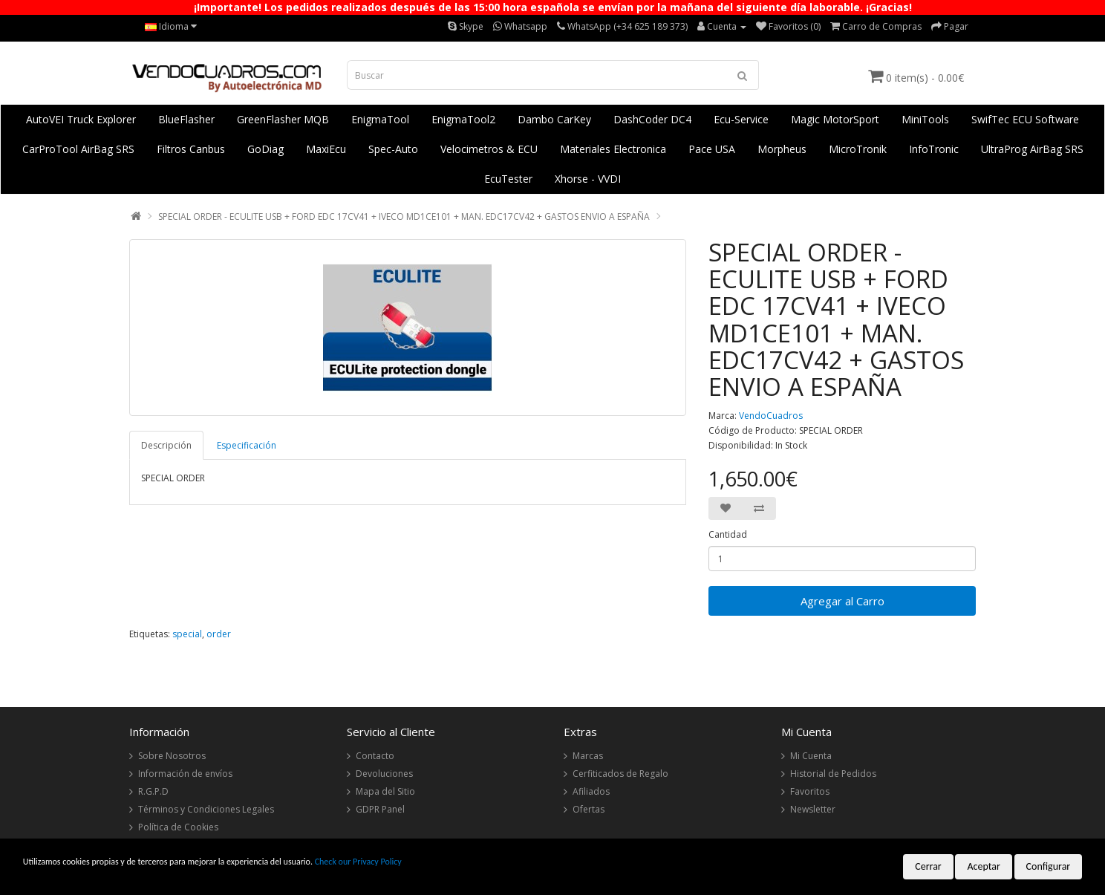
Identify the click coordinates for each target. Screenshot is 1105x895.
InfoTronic (934, 149)
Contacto (375, 755)
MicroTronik (858, 149)
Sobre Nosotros (172, 755)
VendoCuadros (771, 415)
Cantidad (727, 534)
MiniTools (925, 119)
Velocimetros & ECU (489, 149)
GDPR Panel (380, 809)
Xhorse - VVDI (588, 179)
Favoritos (809, 791)
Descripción (166, 445)
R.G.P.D (153, 791)
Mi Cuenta (811, 755)
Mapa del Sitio (385, 791)
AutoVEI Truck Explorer (81, 119)
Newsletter (812, 809)
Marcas (588, 755)
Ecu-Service (741, 119)
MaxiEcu (326, 149)
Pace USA (711, 149)
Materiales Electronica (613, 149)
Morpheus (781, 149)
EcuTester (508, 179)
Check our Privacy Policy (358, 861)
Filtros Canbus (191, 149)
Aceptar (983, 866)
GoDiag (265, 149)
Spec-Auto (393, 149)
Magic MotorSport (835, 119)
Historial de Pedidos (833, 773)
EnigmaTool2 (463, 119)
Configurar (1048, 866)
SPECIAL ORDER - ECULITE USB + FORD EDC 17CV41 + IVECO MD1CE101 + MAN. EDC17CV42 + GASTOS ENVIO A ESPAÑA (404, 216)
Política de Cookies (178, 827)
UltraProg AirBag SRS (1032, 149)
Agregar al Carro (842, 600)
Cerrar (928, 866)
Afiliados (591, 791)
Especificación (246, 445)
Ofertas (588, 809)
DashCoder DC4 (652, 119)
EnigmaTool (380, 119)
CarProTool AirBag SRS (78, 149)
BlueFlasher (186, 119)
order (218, 634)
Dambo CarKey (554, 119)
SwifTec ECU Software (1025, 119)
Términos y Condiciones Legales (206, 809)
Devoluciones (384, 773)
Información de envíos (185, 773)
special (187, 634)
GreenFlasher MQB (283, 119)
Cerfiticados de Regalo (620, 773)
